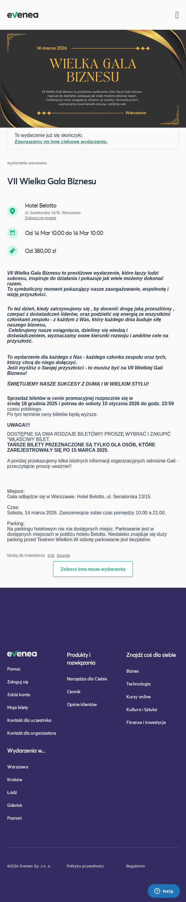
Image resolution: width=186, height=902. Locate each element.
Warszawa (17, 767)
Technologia (138, 684)
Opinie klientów (82, 704)
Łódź (12, 792)
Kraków (14, 779)
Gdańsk (14, 805)
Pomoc (14, 669)
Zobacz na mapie (40, 218)
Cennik (74, 691)
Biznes (132, 671)
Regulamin (135, 866)
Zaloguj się (17, 682)
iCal (51, 555)
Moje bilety (17, 707)
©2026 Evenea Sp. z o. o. (29, 866)
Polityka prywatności (85, 866)
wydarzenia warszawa (26, 163)
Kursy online (138, 697)
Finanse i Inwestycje (145, 722)
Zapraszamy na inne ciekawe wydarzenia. (61, 141)
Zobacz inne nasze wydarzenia (93, 569)
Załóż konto (18, 694)
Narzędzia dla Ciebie (87, 679)
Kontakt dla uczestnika (29, 720)
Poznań (14, 818)
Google (63, 555)
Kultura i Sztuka (141, 709)
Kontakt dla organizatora (31, 733)
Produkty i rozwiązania (81, 658)
